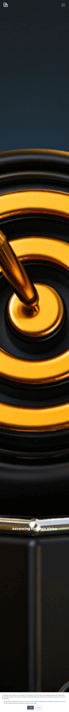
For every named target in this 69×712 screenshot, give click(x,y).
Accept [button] (30, 707)
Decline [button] (38, 707)
